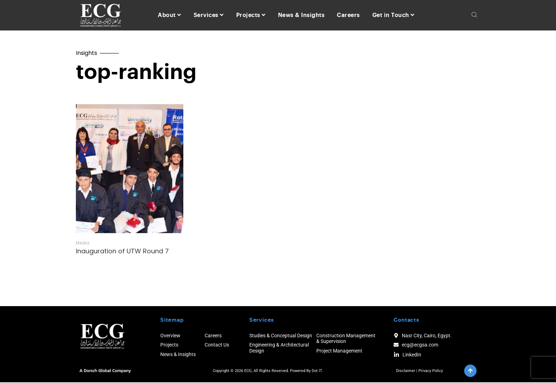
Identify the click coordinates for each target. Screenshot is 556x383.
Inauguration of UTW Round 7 (122, 251)
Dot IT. (317, 371)
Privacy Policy (430, 371)
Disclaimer (405, 371)
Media (82, 244)
